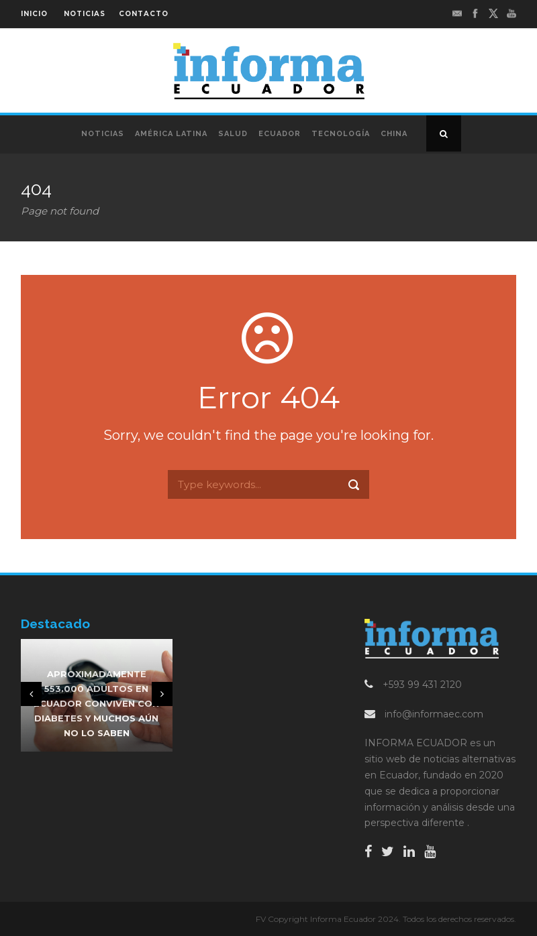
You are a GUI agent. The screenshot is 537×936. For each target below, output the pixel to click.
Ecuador (279, 133)
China (394, 133)
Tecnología (340, 133)
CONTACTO (143, 13)
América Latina (171, 133)
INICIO (34, 13)
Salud (233, 133)
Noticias (102, 133)
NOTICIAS (84, 13)
